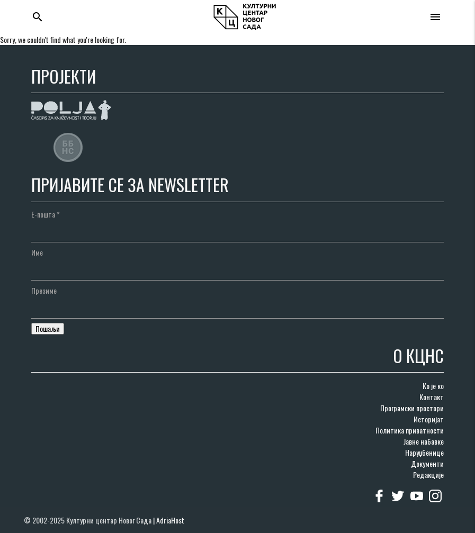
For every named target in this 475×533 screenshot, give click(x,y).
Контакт (431, 396)
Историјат (429, 418)
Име (37, 252)
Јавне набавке (424, 441)
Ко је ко (433, 385)
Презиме (44, 290)
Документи (427, 463)
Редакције (428, 474)
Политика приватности (409, 430)
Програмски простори (412, 407)
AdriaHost (170, 520)
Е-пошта (45, 214)
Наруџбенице (424, 452)
